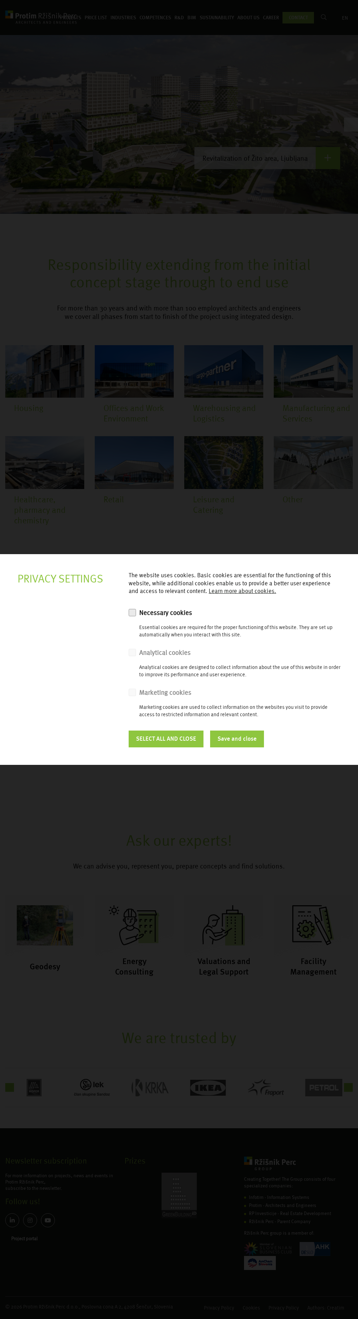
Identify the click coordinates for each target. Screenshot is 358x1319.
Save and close (237, 738)
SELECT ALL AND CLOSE (166, 738)
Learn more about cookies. (242, 591)
